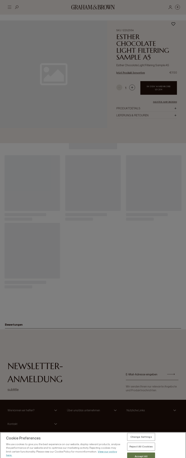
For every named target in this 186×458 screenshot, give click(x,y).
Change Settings (141, 446)
